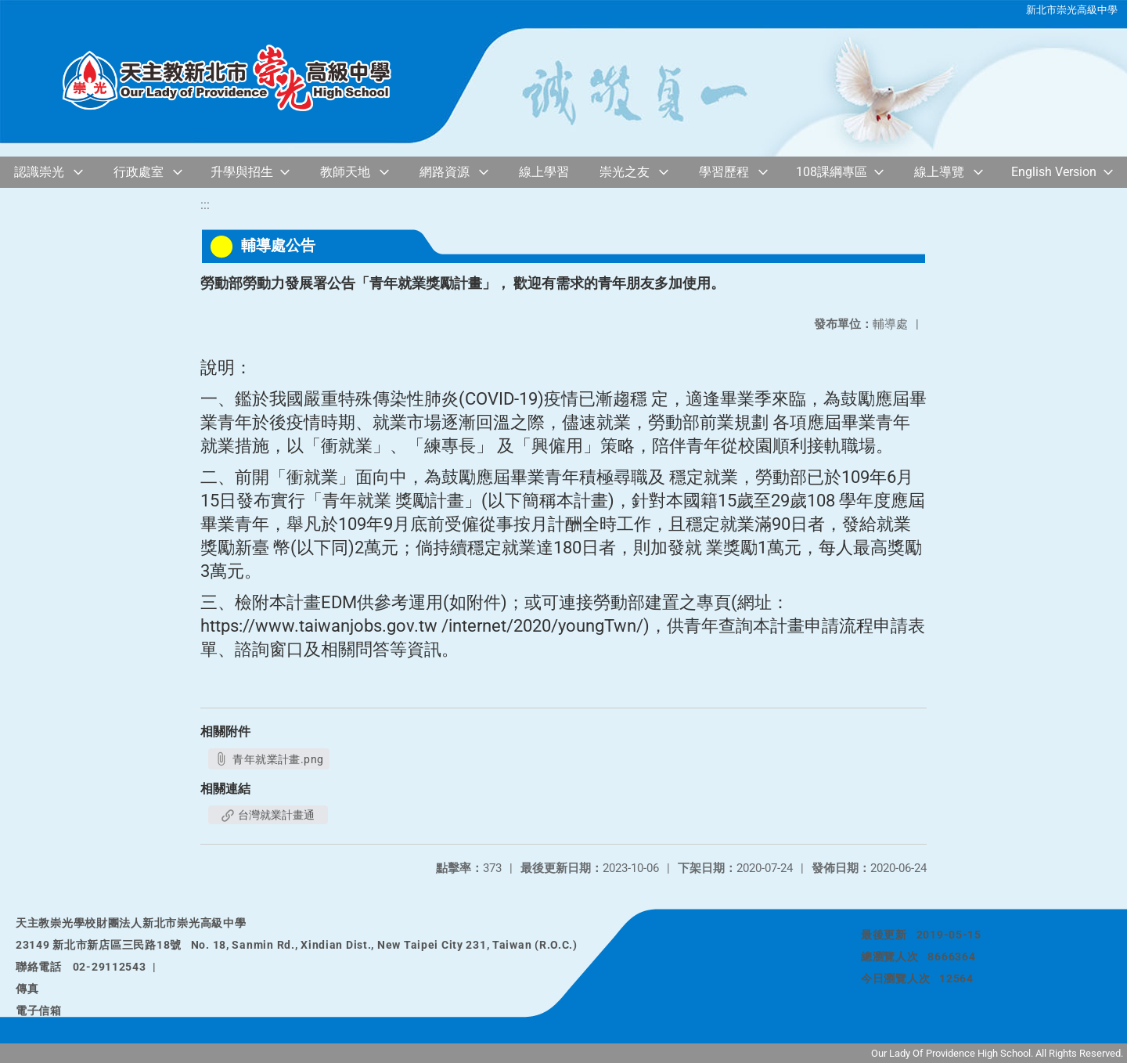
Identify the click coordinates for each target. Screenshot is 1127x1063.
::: (205, 204)
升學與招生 (242, 171)
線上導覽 (939, 171)
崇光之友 (625, 171)
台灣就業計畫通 (268, 815)
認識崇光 (39, 171)
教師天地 (345, 171)
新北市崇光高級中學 (1072, 10)
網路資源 (444, 171)
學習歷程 (724, 171)
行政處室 (138, 171)
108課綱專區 (831, 171)
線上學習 (544, 171)
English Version (1053, 171)
